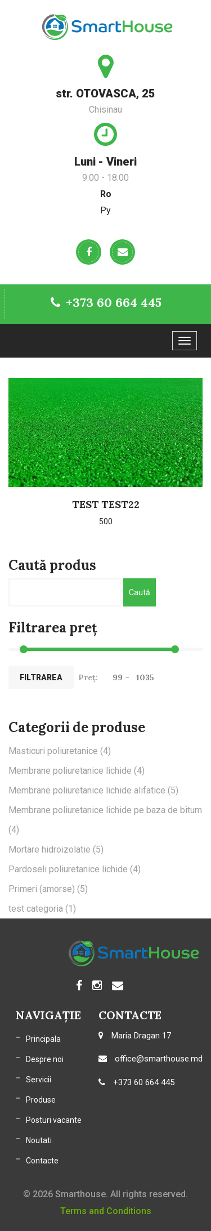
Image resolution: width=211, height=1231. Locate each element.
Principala (43, 1038)
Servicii (38, 1079)
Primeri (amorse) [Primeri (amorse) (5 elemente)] (48, 889)
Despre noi (45, 1059)
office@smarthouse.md (150, 1059)
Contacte (42, 1160)
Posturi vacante (54, 1120)
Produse (41, 1099)
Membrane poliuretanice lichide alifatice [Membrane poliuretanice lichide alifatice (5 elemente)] (93, 790)
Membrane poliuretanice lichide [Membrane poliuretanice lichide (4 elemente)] (76, 770)
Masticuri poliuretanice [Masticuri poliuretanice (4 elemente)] (59, 751)
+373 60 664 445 (106, 302)
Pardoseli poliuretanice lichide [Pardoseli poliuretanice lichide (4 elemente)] (74, 869)
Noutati (39, 1140)
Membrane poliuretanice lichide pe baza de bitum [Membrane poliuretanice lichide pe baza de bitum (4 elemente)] (105, 820)
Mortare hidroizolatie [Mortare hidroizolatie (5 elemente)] (56, 849)
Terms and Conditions (105, 1211)
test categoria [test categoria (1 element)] (42, 908)
